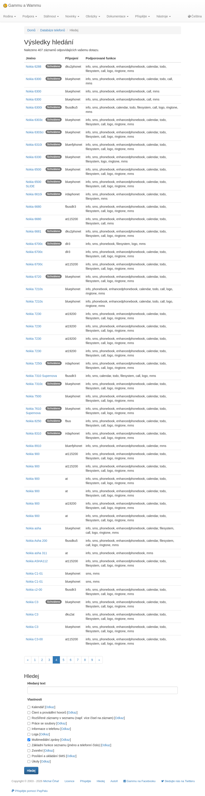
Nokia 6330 (33, 157)
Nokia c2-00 (34, 589)
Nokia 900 (33, 454)
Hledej (101, 781)
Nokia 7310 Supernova (41, 376)
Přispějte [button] (142, 16)
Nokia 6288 (33, 66)
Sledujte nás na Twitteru (178, 781)
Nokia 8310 (33, 433)
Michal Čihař (51, 781)
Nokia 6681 (33, 231)
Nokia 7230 (33, 314)
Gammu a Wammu (22, 5)
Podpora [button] (29, 16)
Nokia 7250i (34, 363)
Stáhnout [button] (51, 16)
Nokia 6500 (33, 169)
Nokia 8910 (33, 446)
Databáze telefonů (52, 30)
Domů (31, 30)
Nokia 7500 (33, 396)
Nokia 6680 (33, 206)
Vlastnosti (34, 699)
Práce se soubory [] (47, 723)
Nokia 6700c (34, 244)
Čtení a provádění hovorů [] (52, 712)
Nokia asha (33, 528)
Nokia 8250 (33, 421)
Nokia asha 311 (36, 553)
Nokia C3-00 (34, 639)
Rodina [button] (9, 16)
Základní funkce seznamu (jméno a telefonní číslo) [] (69, 745)
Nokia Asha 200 (36, 540)
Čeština (195, 16)
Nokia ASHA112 (37, 561)
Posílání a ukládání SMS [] (51, 756)
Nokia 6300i (34, 107)
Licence (70, 781)
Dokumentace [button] (118, 16)
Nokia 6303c (34, 120)
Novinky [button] (72, 16)
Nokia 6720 (33, 276)
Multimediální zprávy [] (49, 739)
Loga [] (38, 734)
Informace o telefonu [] (49, 729)
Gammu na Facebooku (140, 781)
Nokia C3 (32, 602)
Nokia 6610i (34, 194)
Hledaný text (36, 683)
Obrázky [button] (93, 16)
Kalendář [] (41, 707)
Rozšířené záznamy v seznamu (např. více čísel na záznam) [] (76, 718)
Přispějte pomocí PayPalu (29, 791)
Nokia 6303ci (35, 132)
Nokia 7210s (34, 289)
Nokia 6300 (33, 79)
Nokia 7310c (34, 384)
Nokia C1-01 (34, 573)
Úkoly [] (39, 761)
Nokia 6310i (34, 144)
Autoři (114, 781)
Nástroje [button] (163, 16)
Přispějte (85, 781)
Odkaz (50, 707)
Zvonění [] (40, 750)
